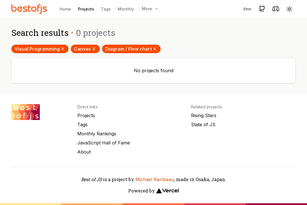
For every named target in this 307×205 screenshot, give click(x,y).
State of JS (203, 124)
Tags (106, 9)
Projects (86, 9)
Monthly (126, 9)
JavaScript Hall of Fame (103, 143)
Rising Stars (203, 115)
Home (65, 9)
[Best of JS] (29, 9)
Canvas (85, 49)
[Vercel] (167, 190)
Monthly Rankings (96, 133)
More (150, 8)
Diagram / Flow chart (131, 49)
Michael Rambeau (154, 179)
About (84, 152)
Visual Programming (39, 49)
